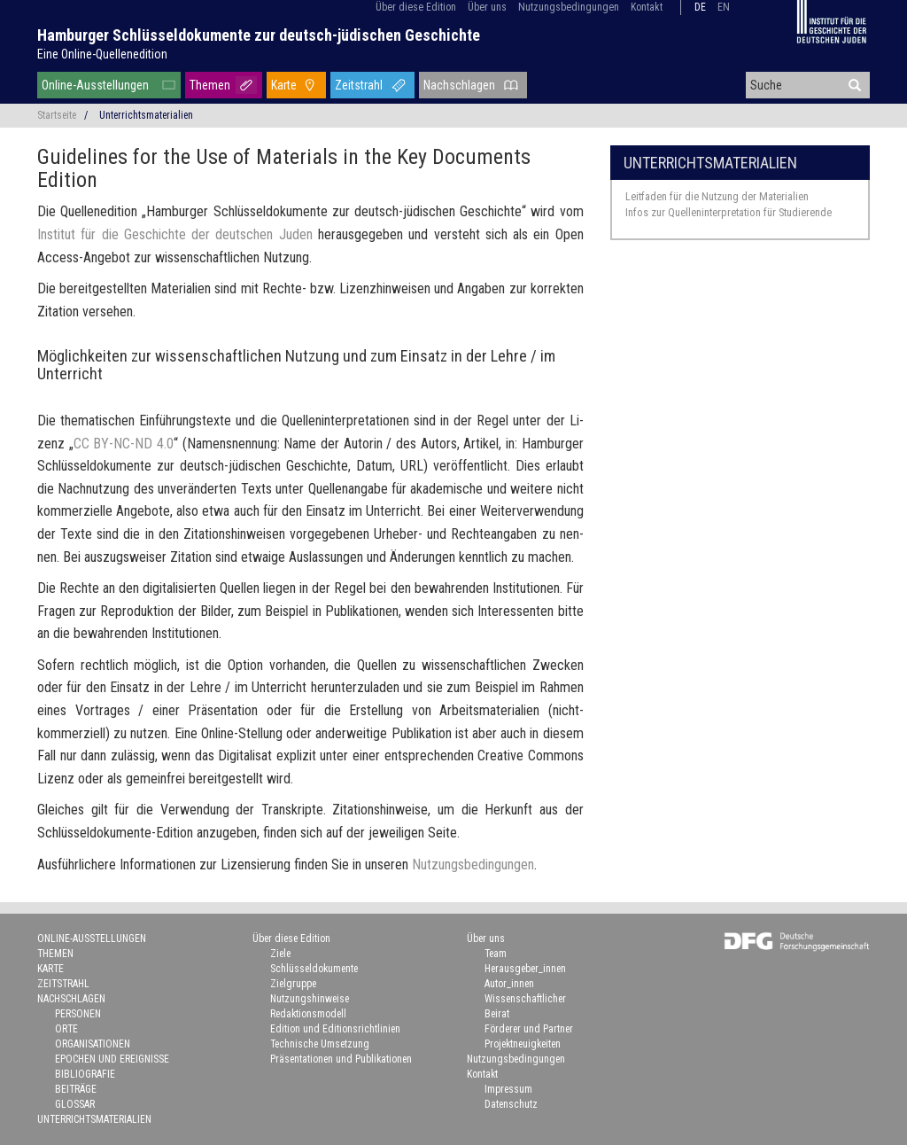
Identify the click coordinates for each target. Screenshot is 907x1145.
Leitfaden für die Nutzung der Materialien (717, 196)
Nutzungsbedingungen (568, 7)
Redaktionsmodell (308, 1014)
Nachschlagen (459, 85)
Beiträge (76, 1089)
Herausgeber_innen (525, 968)
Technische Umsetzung (319, 1044)
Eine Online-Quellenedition (102, 54)
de (700, 7)
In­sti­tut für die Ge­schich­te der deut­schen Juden (175, 234)
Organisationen (92, 1044)
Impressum (508, 1089)
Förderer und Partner (529, 1029)
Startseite (56, 115)
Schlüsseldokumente (314, 968)
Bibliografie (85, 1074)
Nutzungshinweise (309, 999)
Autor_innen (509, 984)
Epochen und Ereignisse (112, 1059)
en (723, 7)
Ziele (280, 953)
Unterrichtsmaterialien (710, 162)
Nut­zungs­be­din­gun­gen (473, 864)
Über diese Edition (416, 7)
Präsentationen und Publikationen (341, 1059)
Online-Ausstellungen (95, 85)
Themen (210, 85)
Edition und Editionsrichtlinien (335, 1029)
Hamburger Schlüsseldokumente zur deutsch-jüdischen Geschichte (258, 35)
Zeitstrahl (359, 85)
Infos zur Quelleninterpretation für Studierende (728, 212)
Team (496, 953)
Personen (78, 1014)
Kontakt (647, 7)
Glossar (75, 1104)
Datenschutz (511, 1104)
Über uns (487, 7)
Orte (66, 1029)
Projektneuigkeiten (523, 1044)
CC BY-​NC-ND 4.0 (124, 443)
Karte (284, 85)
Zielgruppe (293, 984)
